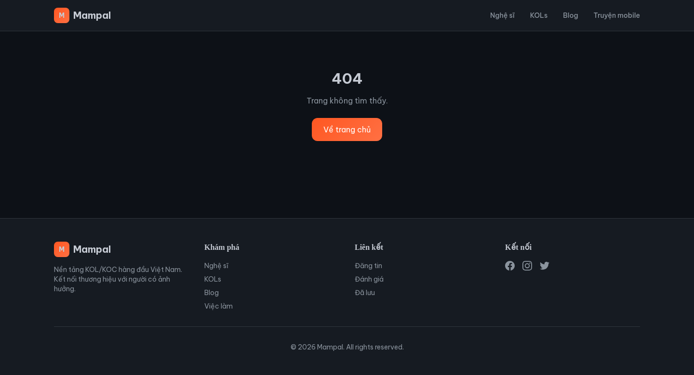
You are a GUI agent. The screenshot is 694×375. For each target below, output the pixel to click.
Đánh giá (369, 279)
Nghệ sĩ (502, 15)
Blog (570, 15)
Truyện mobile (617, 15)
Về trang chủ (347, 129)
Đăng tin (368, 265)
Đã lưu (365, 292)
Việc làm (218, 306)
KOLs (538, 15)
